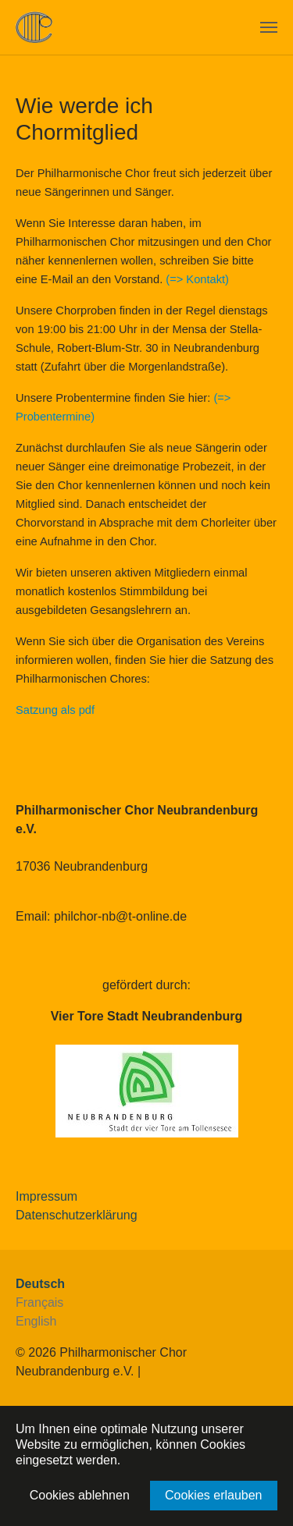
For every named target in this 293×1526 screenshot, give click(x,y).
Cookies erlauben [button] (214, 1495)
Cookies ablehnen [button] (80, 1495)
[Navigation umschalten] (268, 27)
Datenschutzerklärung (77, 1215)
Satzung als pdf (55, 710)
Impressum (46, 1196)
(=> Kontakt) (197, 279)
